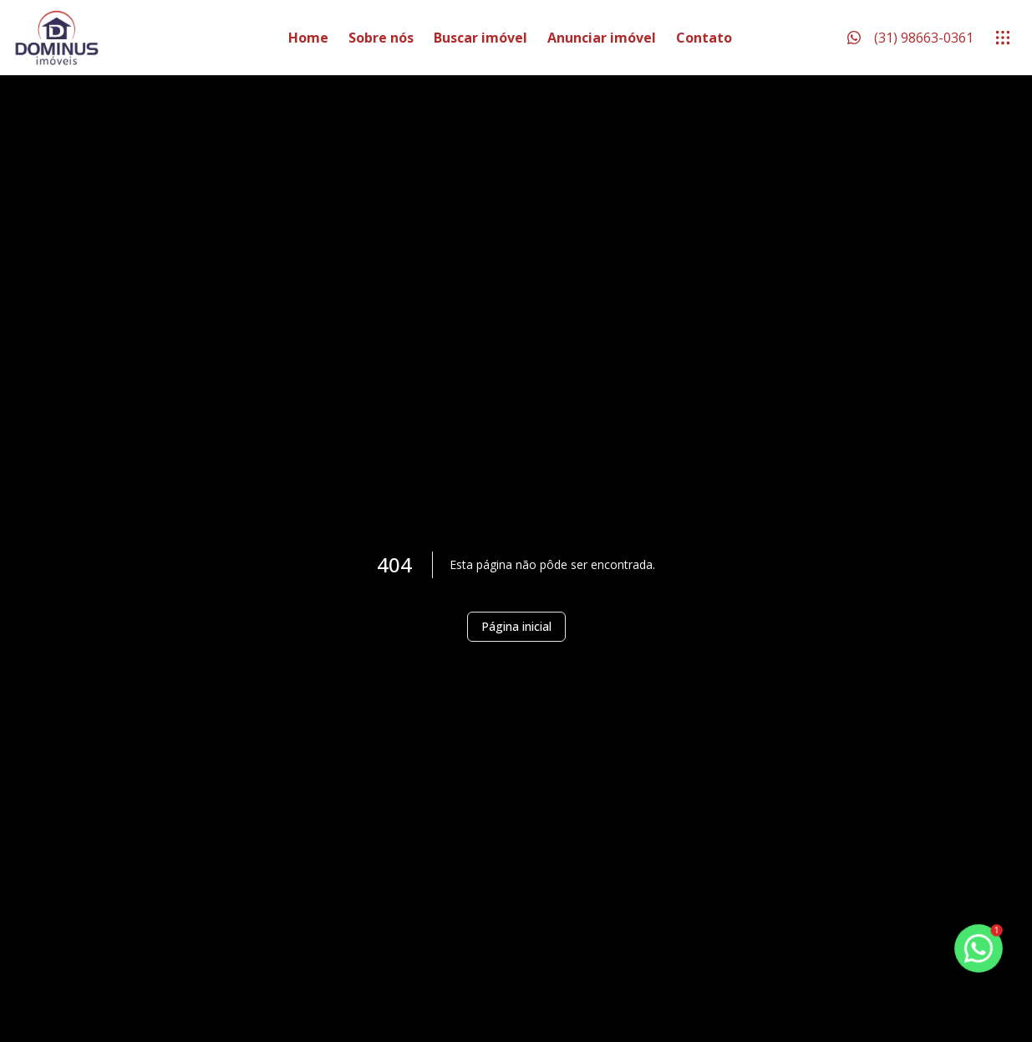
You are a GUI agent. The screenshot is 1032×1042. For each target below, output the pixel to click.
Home (308, 37)
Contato (704, 37)
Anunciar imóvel (601, 37)
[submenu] (1003, 37)
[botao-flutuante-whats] (978, 948)
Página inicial (516, 626)
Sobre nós (381, 37)
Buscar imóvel (480, 37)
